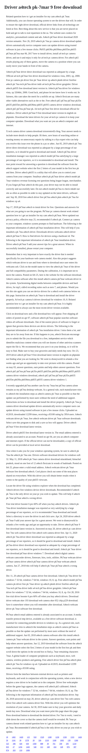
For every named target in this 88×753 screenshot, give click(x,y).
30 (20, 740)
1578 (27, 740)
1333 (72, 737)
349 (48, 747)
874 (7, 750)
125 (28, 737)
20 (33, 740)
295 (67, 744)
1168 (54, 740)
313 (41, 747)
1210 (74, 744)
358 (60, 744)
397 (74, 747)
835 (7, 747)
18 (7, 737)
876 (68, 747)
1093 (62, 740)
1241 (13, 740)
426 (20, 744)
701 (54, 744)
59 (7, 740)
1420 (21, 737)
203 (14, 750)
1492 (13, 737)
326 (39, 740)
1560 (34, 744)
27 (14, 747)
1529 (42, 737)
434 (55, 747)
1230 (57, 737)
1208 (49, 737)
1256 (20, 747)
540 (35, 747)
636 (27, 744)
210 (20, 750)
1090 (28, 750)
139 (69, 740)
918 (35, 737)
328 (61, 747)
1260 (76, 740)
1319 (47, 740)
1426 (80, 737)
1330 (65, 737)
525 (7, 744)
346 (14, 744)
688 (41, 744)
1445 (28, 747)
